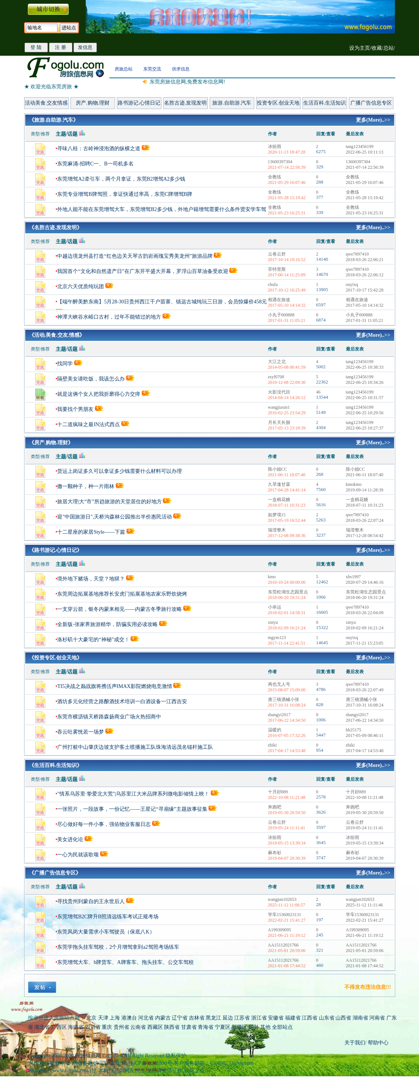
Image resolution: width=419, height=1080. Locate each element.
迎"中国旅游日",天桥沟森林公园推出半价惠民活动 (114, 517)
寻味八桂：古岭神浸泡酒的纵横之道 (98, 148)
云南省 (138, 1027)
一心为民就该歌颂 (78, 854)
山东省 (327, 1018)
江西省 (309, 1018)
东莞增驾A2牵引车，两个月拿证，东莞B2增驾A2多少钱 (121, 179)
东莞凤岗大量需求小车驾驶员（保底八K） (105, 932)
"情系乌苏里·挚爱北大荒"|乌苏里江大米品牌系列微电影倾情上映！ (133, 794)
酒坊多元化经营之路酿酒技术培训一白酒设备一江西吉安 (122, 701)
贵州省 (121, 1027)
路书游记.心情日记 (139, 103)
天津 (103, 1018)
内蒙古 (163, 1018)
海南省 (76, 1027)
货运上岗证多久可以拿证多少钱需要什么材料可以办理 (119, 471)
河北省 (146, 1018)
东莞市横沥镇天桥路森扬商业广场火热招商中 (109, 717)
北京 (91, 1018)
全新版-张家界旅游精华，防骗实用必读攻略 (107, 624)
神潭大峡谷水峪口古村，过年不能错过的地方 (109, 317)
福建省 (293, 1018)
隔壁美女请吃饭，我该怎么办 (91, 379)
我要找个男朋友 (75, 409)
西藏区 (155, 1027)
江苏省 (242, 1018)
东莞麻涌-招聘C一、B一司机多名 (95, 164)
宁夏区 (222, 1027)
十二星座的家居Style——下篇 (91, 532)
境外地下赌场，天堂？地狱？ (91, 579)
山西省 (343, 1018)
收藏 (376, 48)
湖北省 (42, 1027)
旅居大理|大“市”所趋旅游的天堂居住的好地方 (109, 501)
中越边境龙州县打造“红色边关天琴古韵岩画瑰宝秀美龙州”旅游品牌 (134, 256)
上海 (114, 1018)
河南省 (377, 1018)
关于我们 (354, 1043)
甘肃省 (189, 1027)
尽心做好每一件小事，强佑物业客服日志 (104, 824)
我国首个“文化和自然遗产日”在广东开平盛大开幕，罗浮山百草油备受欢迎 (142, 271)
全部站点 (282, 1027)
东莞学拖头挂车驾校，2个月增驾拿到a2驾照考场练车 (118, 947)
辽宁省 (179, 1018)
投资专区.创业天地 (278, 103)
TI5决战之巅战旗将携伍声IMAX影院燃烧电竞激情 (114, 686)
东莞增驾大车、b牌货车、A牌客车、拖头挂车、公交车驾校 (125, 962)
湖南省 (360, 1018)
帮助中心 (378, 1043)
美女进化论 (70, 839)
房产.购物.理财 (92, 103)
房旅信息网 (88, 1055)
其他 (266, 1027)
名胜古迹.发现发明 (185, 103)
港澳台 (129, 1018)
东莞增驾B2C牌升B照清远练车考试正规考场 (107, 916)
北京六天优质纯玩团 (80, 286)
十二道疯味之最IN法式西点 (88, 424)
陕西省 (172, 1027)
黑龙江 (213, 1018)
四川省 (93, 1027)
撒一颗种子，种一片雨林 (85, 486)
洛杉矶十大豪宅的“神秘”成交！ (93, 639)
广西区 (59, 1027)
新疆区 (239, 1027)
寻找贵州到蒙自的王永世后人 (91, 901)
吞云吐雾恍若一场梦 (80, 732)
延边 (228, 1018)
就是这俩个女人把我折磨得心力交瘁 (99, 394)
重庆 (107, 1027)
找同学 (65, 363)
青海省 (205, 1027)
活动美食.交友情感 (46, 103)
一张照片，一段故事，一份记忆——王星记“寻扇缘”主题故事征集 (132, 809)
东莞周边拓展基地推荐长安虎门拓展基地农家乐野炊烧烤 (122, 594)
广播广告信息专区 (371, 103)
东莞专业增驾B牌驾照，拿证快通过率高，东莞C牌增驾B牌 (124, 194)
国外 (254, 1027)
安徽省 (276, 1018)
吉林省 (196, 1018)
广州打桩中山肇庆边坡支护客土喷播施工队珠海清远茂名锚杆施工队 (135, 747)
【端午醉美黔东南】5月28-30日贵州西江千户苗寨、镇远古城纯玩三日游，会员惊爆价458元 (162, 301)
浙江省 (259, 1018)
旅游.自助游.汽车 (231, 103)
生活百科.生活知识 (324, 103)
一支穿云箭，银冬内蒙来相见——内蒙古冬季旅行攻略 (119, 609)
